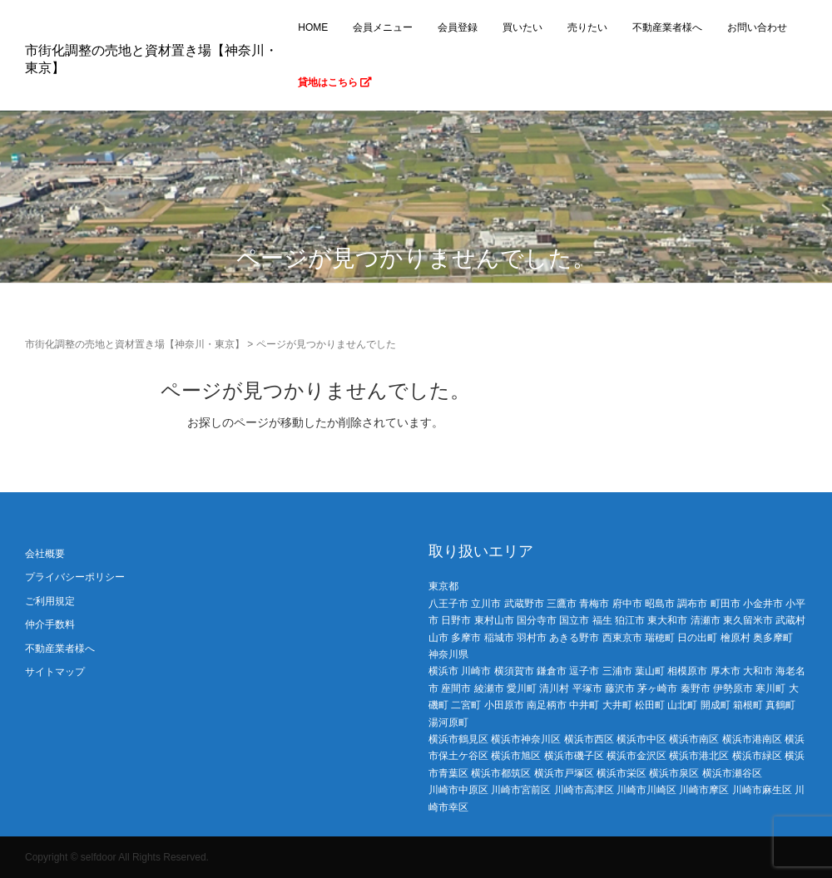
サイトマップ (55, 672)
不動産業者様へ (667, 27)
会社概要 (45, 554)
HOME (313, 27)
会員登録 (458, 27)
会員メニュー (383, 27)
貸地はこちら (335, 82)
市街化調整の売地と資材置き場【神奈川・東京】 (135, 344)
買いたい (522, 27)
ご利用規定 (50, 601)
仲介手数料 (50, 624)
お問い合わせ (757, 27)
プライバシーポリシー (75, 577)
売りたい (587, 27)
